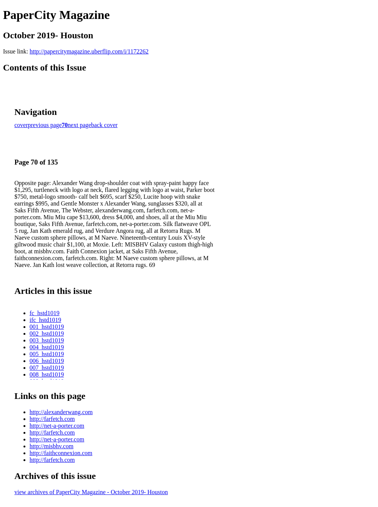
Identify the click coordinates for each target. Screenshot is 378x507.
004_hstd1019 (47, 347)
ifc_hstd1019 (45, 320)
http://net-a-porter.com (57, 425)
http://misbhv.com (51, 446)
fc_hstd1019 (44, 313)
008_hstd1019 (47, 374)
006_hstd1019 (47, 361)
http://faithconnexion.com (61, 453)
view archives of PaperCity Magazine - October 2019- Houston (91, 492)
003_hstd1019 (47, 340)
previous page (45, 125)
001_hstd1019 (47, 326)
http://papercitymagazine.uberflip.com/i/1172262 (89, 51)
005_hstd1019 (47, 354)
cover (21, 125)
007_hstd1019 (47, 367)
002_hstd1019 (47, 333)
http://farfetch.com (52, 419)
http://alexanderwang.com (61, 412)
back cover (104, 125)
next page (79, 125)
